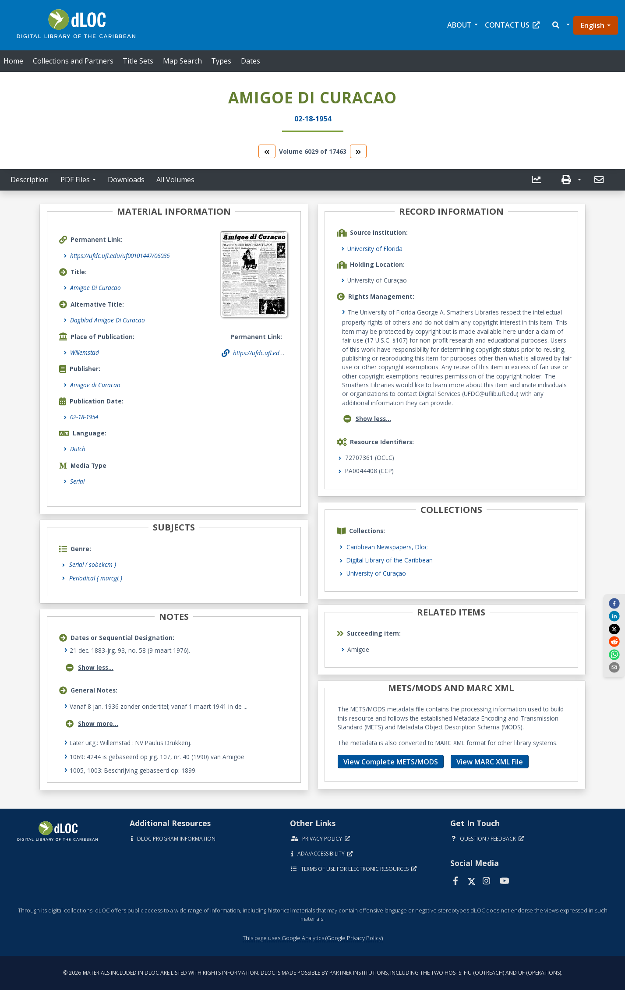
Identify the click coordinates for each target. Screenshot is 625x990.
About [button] (459, 25)
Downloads (126, 179)
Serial (77, 481)
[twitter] (614, 628)
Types (221, 61)
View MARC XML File (489, 762)
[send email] (614, 667)
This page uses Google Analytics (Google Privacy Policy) (313, 938)
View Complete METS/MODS (390, 762)
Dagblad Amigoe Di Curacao (107, 320)
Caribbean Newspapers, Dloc (386, 547)
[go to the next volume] (358, 151)
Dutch (77, 449)
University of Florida (375, 248)
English (592, 25)
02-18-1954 (84, 417)
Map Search (182, 61)
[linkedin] (614, 616)
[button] (560, 25)
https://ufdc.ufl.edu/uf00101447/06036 (119, 255)
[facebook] (614, 603)
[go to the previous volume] (266, 151)
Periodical (95, 578)
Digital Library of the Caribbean (389, 560)
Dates (250, 61)
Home (13, 61)
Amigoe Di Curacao (95, 287)
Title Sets (138, 61)
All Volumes (175, 179)
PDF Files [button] (75, 179)
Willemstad (84, 352)
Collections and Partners (73, 61)
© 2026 (312, 972)
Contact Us (512, 25)
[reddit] (614, 641)
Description (30, 179)
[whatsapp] (614, 654)
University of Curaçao (376, 573)
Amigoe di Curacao (95, 385)
